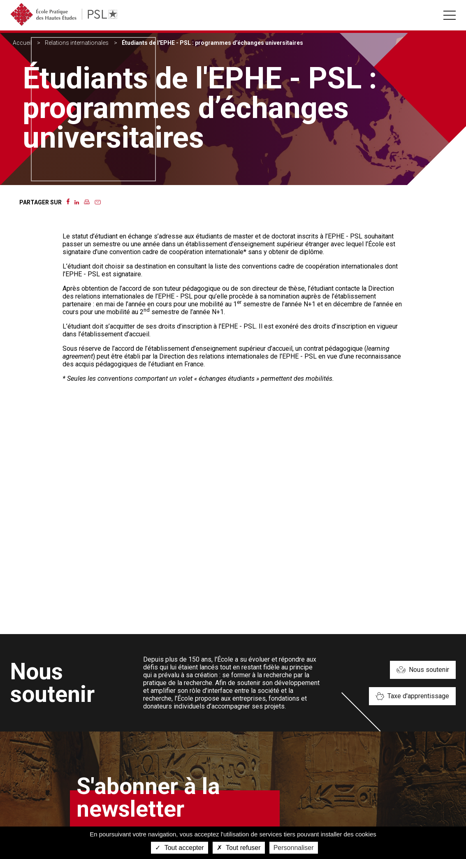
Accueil (22, 42)
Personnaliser (294, 847)
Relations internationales (77, 42)
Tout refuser (239, 847)
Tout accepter (179, 847)
